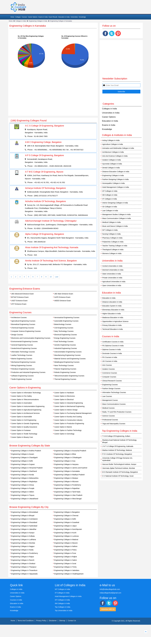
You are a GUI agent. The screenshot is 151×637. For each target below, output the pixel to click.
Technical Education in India (112, 329)
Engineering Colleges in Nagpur (23, 546)
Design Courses (17, 335)
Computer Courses (109, 377)
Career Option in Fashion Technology (68, 430)
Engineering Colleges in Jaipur (65, 526)
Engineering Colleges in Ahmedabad (24, 512)
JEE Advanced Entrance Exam (22, 294)
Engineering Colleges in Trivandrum (24, 570)
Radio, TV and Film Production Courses (116, 412)
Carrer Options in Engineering (25, 387)
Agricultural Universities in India (113, 282)
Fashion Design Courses (111, 388)
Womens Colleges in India (111, 253)
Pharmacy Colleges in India (112, 238)
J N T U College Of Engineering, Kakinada (117, 446)
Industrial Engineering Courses (65, 348)
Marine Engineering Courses (21, 359)
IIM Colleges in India (109, 195)
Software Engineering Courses (22, 376)
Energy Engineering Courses (64, 338)
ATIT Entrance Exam (18, 304)
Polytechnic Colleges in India (112, 242)
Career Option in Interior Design (66, 410)
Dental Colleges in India (111, 168)
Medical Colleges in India (111, 222)
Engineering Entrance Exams (24, 288)
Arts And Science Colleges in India (115, 156)
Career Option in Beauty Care (22, 437)
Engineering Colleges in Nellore (65, 546)
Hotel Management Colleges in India (115, 187)
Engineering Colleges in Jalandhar (23, 529)
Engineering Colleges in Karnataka (61, 21)
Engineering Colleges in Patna (65, 550)
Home (12, 17)
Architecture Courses (19, 317)
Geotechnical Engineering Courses (24, 348)
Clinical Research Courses (112, 381)
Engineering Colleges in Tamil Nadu (67, 492)
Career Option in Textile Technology (24, 434)
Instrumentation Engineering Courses (68, 352)
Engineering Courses (20, 312)
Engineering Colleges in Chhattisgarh (68, 457)
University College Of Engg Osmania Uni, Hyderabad (117, 459)
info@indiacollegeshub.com (110, 589)
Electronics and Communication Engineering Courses (30, 338)
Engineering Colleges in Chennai (66, 515)
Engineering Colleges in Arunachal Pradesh (70, 451)
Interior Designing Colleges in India (115, 203)
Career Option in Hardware (64, 393)
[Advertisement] (53, 98)
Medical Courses (108, 408)
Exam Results (53, 17)
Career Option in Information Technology (26, 393)
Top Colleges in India (62, 607)
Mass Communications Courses (114, 404)
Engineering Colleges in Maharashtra (24, 478)
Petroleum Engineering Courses (23, 369)
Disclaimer (53, 621)
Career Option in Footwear (21, 430)
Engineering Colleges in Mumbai (23, 543)
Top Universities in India (63, 610)
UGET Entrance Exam (19, 301)
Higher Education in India (111, 314)
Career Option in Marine (63, 427)
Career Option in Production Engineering (69, 423)
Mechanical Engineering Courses (23, 362)
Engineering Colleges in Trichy (65, 567)
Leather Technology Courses (21, 355)
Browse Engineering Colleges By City (28, 507)
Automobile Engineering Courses (66, 321)
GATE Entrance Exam (62, 297)
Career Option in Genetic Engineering (25, 423)
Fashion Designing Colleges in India (115, 179)
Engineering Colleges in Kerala (22, 475)
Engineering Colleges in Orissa (22, 485)
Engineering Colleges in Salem (65, 560)
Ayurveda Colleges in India (112, 164)
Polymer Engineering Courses (65, 369)
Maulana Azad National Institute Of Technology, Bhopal (119, 441)
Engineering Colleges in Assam (22, 454)
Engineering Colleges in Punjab (22, 488)
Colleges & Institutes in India (117, 135)
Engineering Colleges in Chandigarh (24, 457)
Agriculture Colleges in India (112, 144)
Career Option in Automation (21, 403)
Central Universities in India (112, 266)
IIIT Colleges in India (109, 191)
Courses (24, 17)
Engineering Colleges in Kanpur (22, 533)
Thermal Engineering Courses (65, 379)
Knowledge (82, 17)
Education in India (64, 17)
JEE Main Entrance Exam (63, 294)
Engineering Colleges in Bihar (65, 454)
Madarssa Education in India (112, 317)
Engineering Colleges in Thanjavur (23, 567)
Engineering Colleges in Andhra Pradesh (26, 451)
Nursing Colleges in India (111, 234)
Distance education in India (112, 302)
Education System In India (112, 306)
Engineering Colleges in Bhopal (22, 515)
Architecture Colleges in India (113, 152)
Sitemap (62, 621)
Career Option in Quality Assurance (24, 427)
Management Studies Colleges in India (116, 214)
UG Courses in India (109, 361)
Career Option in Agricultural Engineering (26, 410)
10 (51, 277)
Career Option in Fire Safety (21, 396)
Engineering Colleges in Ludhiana (23, 539)
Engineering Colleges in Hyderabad (24, 526)
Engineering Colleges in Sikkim (22, 492)
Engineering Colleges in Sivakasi (23, 563)
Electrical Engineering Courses (65, 335)
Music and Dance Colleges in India (115, 226)
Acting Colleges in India (111, 140)
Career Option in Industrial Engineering (68, 403)
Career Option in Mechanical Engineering (69, 406)
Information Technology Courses (23, 352)
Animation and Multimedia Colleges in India (118, 148)
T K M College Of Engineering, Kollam (116, 436)
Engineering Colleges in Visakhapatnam (69, 574)
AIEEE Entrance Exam (62, 301)
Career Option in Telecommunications (25, 399)
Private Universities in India (112, 278)
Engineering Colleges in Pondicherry (67, 485)
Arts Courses (107, 365)
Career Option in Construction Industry (68, 420)
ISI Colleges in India (109, 207)
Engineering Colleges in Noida (22, 550)
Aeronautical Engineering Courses (66, 317)
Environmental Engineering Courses (24, 341)
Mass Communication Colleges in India (116, 218)
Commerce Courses (109, 373)
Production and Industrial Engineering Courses (28, 372)
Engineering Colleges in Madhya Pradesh (69, 475)
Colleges (18, 17)
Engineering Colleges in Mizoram (66, 481)
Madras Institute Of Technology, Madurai (117, 450)
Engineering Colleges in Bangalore (67, 512)
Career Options (32, 17)
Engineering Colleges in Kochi (65, 533)
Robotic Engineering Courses (65, 372)
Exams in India (43, 17)
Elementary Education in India (113, 310)
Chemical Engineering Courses (22, 328)
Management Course (110, 400)
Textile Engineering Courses (21, 379)
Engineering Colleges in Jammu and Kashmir (70, 468)
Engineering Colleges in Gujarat (23, 464)
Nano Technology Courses (64, 365)
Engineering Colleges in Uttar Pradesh (68, 495)
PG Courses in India (109, 357)
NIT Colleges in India (110, 230)
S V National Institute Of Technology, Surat (117, 476)
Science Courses (108, 416)
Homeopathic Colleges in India (113, 183)
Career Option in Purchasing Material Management (73, 413)
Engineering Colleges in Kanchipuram (68, 529)
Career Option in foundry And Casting (68, 417)
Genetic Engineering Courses (65, 345)
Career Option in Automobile (21, 417)
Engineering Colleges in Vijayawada (24, 574)
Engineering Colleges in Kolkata (23, 536)
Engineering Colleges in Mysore (66, 543)
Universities (74, 17)
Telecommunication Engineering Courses (69, 376)
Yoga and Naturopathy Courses (113, 424)
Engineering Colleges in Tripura (22, 495)
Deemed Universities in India (112, 270)
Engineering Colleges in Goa (64, 461)
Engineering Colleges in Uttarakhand (24, 499)
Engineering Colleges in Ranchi (22, 560)
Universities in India (110, 113)
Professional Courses (110, 420)
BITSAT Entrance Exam (20, 297)
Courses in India (16, 600)
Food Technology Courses (63, 341)
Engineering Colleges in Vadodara (66, 570)
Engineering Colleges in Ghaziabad (24, 522)
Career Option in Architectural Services (25, 413)
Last (56, 277)
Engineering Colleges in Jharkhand (24, 471)
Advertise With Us (107, 609)
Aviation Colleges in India (111, 160)
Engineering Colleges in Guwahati (66, 522)
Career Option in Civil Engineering (23, 420)
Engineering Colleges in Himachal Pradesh (27, 468)
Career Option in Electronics (64, 396)
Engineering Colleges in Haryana (66, 464)
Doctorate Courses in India (112, 353)
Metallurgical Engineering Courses (66, 362)
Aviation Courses (108, 369)
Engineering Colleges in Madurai (66, 539)
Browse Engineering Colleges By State (29, 445)
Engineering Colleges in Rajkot (65, 557)
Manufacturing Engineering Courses (67, 355)
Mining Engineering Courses (21, 365)
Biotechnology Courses (62, 324)
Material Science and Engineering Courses (70, 359)
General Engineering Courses (22, 345)
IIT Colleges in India (109, 199)
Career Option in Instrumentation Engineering (27, 406)
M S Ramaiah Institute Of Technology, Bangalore (120, 472)
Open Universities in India (111, 285)
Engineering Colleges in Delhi (22, 461)
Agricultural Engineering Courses (23, 321)
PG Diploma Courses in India (113, 346)
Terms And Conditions (26, 621)
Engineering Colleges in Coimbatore (24, 519)
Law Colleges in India (110, 211)
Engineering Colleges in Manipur (66, 478)
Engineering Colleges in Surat (65, 563)
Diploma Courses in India (111, 349)
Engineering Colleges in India (38, 21)
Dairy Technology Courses (63, 331)
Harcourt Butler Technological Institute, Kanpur (119, 464)
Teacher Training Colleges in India (114, 246)
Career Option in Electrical (63, 399)
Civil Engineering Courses (63, 328)
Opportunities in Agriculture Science (115, 321)
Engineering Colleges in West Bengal (68, 499)
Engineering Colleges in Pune (65, 553)
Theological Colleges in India (112, 249)
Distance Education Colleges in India (115, 172)
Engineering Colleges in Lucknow (66, 536)
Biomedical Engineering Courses (23, 324)
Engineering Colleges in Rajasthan (67, 488)
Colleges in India (20, 21)
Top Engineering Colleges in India (119, 431)
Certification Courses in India (112, 342)
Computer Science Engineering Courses (26, 331)
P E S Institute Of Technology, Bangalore (117, 454)
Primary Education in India (112, 325)
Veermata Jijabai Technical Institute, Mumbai (118, 468)
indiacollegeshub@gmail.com (110, 593)
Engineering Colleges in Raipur (22, 557)
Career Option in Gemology (64, 434)
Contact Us (72, 621)
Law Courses (107, 396)
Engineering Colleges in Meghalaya (24, 481)
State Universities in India (111, 274)
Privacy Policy (41, 621)
